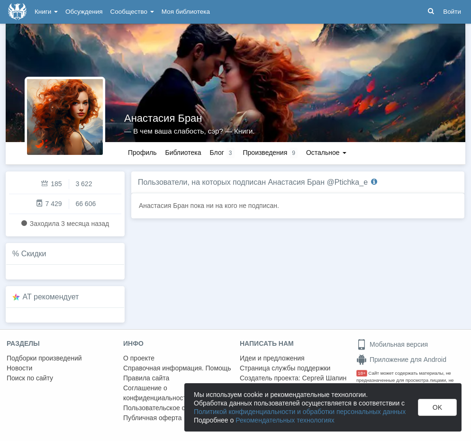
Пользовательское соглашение (171, 408)
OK (437, 407)
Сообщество (132, 11)
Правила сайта (146, 378)
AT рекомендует (51, 297)
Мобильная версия (392, 344)
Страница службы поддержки (285, 368)
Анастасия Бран (163, 118)
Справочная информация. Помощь (177, 368)
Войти (452, 11)
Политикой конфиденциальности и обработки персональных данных (300, 411)
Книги (46, 11)
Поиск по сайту (30, 378)
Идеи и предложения (272, 358)
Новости (19, 368)
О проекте (138, 358)
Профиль (142, 152)
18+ (362, 373)
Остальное (326, 152)
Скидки (33, 254)
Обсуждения (83, 11)
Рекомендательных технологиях (285, 420)
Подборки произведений (44, 358)
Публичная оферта (152, 418)
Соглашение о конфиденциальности (156, 393)
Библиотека (183, 152)
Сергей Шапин (324, 378)
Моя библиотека (186, 11)
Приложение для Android (401, 359)
